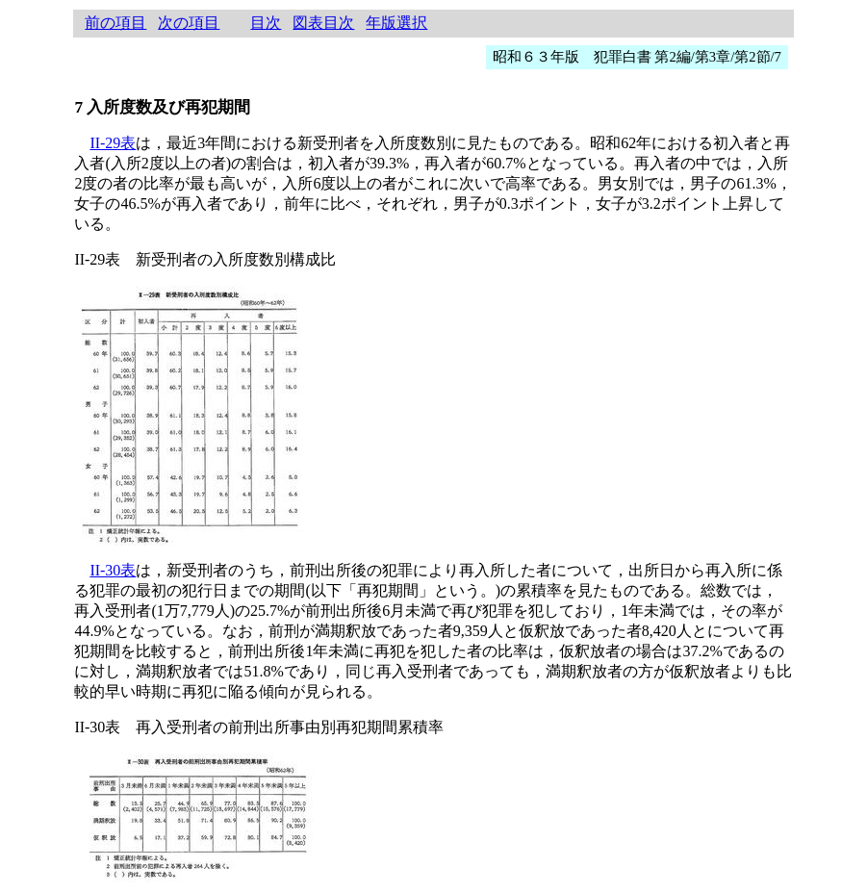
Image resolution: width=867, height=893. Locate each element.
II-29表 (112, 143)
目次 (265, 22)
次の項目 (188, 22)
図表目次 (323, 22)
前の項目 (115, 22)
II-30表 (112, 570)
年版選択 (396, 22)
